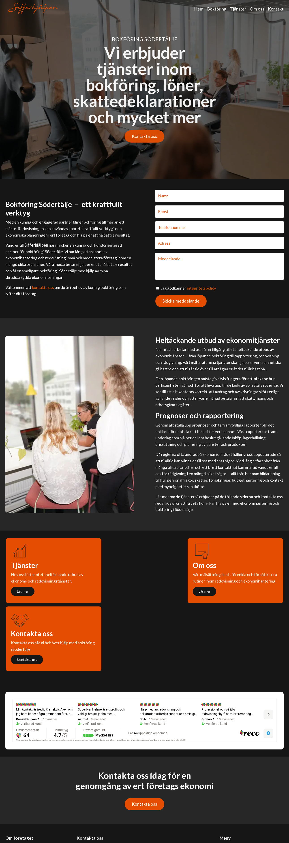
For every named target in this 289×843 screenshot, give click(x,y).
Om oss (257, 8)
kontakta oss (43, 287)
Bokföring (216, 8)
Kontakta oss (144, 136)
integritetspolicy (201, 288)
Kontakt (276, 8)
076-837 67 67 (89, 815)
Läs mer (22, 591)
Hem (198, 8)
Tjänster (238, 8)
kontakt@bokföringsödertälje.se (105, 802)
